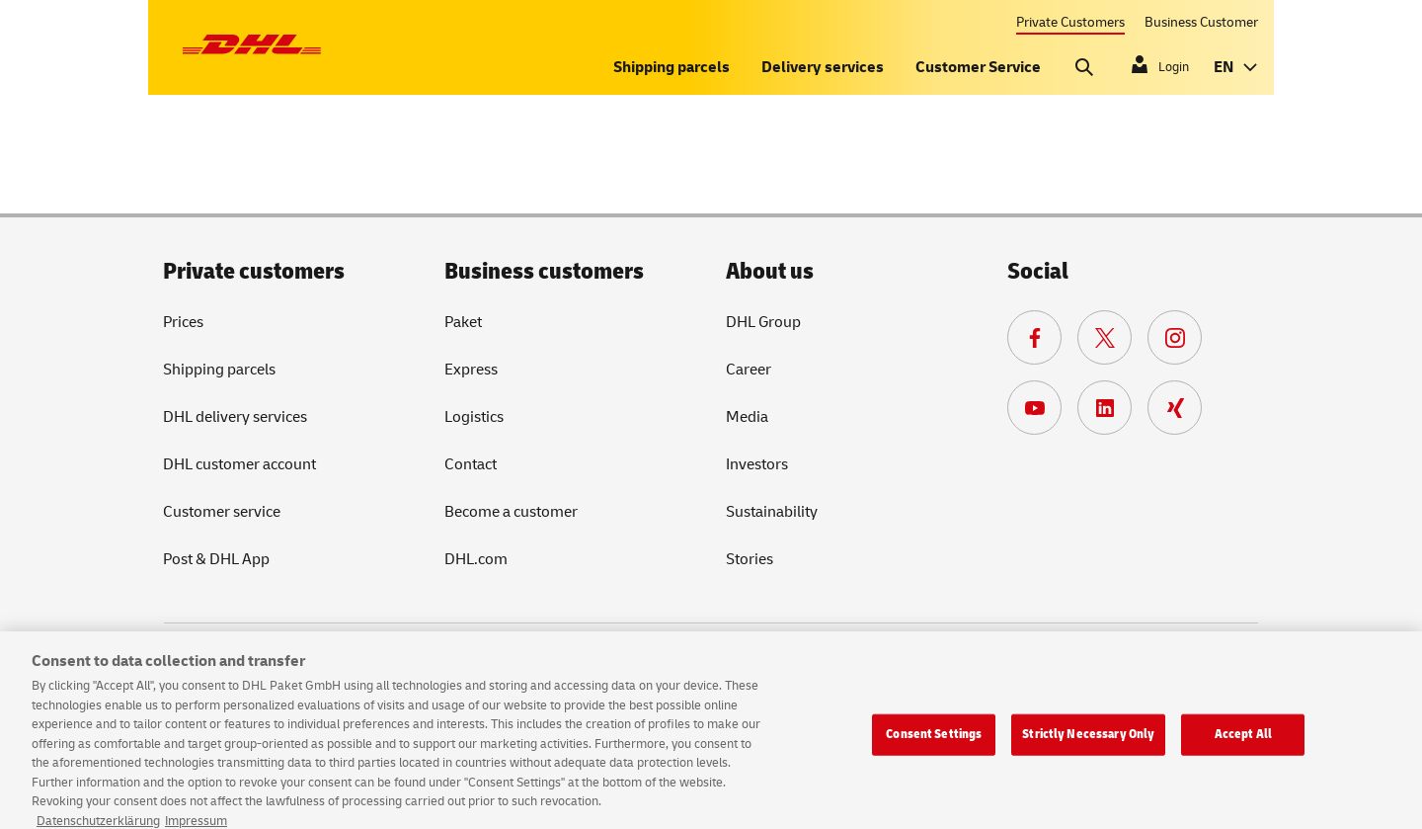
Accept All (1243, 745)
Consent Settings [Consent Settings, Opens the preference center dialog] (934, 745)
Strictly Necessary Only (1088, 745)
